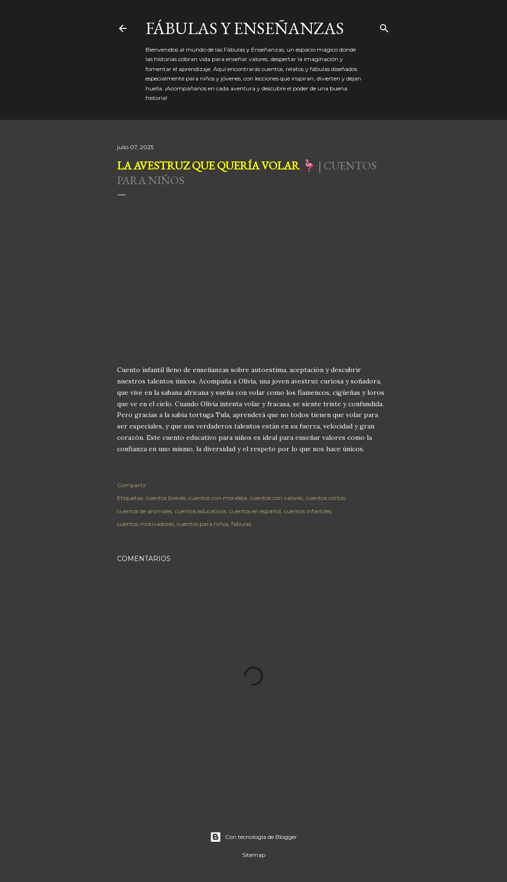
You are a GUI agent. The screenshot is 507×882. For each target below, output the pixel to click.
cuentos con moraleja (218, 497)
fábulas (241, 523)
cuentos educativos (200, 511)
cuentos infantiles (307, 511)
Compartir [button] (131, 485)
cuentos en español (255, 511)
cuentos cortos (325, 497)
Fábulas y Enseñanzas (244, 28)
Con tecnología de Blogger (253, 837)
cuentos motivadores (145, 523)
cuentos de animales (144, 511)
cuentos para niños (202, 523)
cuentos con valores (276, 497)
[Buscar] (384, 26)
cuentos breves (165, 497)
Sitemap (253, 854)
